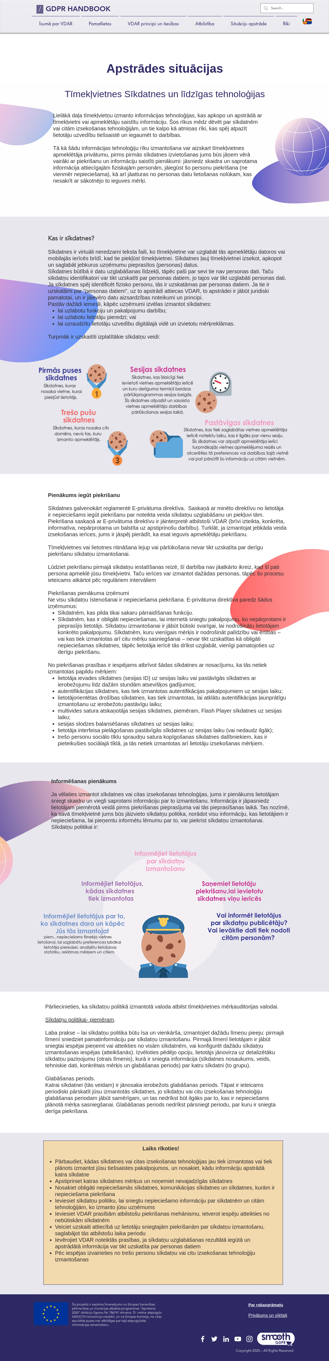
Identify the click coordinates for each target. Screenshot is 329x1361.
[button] (100, 21)
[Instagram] (249, 1339)
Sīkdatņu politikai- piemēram (79, 1020)
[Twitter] (214, 1339)
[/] (39, 9)
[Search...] (286, 8)
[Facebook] (203, 1339)
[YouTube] (238, 1339)
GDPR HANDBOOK (78, 9)
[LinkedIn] (226, 1339)
